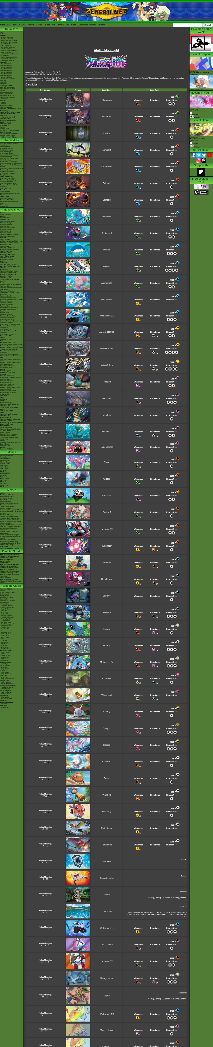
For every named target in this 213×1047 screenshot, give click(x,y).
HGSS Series (4, 478)
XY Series (3, 483)
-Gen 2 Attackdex (6, 65)
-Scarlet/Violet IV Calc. (7, 95)
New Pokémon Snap (7, 256)
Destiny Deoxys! (5, 508)
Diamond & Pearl (5, 339)
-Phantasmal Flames (7, 607)
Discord (39, 25)
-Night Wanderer (5, 690)
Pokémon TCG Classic (7, 600)
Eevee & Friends (5, 578)
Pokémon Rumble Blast (8, 326)
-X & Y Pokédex (5, 45)
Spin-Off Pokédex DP (7, 87)
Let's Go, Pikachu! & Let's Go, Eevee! (10, 267)
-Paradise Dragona (6, 687)
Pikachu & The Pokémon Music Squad (10, 582)
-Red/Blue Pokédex (6, 37)
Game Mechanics (6, 94)
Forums (22, 25)
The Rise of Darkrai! (6, 515)
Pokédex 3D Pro (5, 329)
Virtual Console (5, 432)
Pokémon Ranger (6, 386)
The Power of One (6, 498)
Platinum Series (5, 477)
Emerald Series (5, 473)
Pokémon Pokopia (6, 223)
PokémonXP (4, 110)
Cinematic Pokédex (6, 92)
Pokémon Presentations (8, 120)
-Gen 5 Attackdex (6, 70)
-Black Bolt (3, 610)
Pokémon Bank (5, 286)
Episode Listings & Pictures (9, 143)
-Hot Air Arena (4, 680)
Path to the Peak (5, 188)
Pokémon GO (4, 226)
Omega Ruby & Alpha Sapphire (10, 284)
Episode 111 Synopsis (198, 111)
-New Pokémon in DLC (7, 135)
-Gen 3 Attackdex (6, 67)
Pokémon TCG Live (6, 259)
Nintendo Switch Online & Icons (10, 442)
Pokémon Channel (6, 381)
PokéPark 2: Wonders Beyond (10, 324)
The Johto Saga (5, 151)
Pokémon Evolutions (7, 181)
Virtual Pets (4, 439)
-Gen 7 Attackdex (6, 74)
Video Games (11, 209)
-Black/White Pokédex (7, 44)
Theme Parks (4, 125)
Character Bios (5, 147)
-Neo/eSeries (4, 647)
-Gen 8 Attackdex (6, 75)
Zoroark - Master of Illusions (9, 520)
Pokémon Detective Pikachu (9, 548)
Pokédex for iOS (5, 336)
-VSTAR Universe (6, 699)
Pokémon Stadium (6, 421)
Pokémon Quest (5, 278)
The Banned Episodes (7, 173)
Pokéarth (101, 25)
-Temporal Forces (6, 625)
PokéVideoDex (5, 191)
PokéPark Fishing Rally (8, 392)
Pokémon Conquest (6, 322)
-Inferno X (3, 670)
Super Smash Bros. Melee (9, 407)
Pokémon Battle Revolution (9, 354)
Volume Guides (5, 463)
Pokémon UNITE (5, 231)
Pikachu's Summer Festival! (9, 564)
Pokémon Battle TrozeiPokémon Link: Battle (11, 288)
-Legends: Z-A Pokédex (8, 59)
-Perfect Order (5, 604)
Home (14, 25)
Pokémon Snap (5, 416)
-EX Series (3, 645)
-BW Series (4, 642)
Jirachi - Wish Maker (7, 506)
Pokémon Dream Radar (8, 316)
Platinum (3, 341)
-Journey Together (6, 615)
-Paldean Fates (5, 627)
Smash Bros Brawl (6, 367)
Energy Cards (4, 596)
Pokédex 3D (4, 327)
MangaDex (3, 457)
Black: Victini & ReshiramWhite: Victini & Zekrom (10, 522)
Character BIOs (5, 458)
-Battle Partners (5, 682)
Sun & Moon (4, 263)
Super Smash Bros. (6, 424)
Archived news (5, 34)
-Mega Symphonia (6, 674)
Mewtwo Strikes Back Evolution (10, 543)
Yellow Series (4, 467)
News (2, 32)
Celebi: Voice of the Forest (9, 503)
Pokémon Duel (5, 306)
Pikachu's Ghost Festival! (8, 566)
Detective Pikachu (6, 276)
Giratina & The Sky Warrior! (9, 516)
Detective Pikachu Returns (9, 234)
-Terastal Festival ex (6, 684)
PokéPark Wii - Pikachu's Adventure (8, 351)
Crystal (2, 401)
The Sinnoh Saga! (6, 156)
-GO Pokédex (4, 55)
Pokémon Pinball (5, 417)
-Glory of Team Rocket (7, 679)
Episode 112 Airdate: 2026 (197, 138)
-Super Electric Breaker (8, 685)
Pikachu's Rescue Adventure (9, 556)
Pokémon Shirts (5, 124)
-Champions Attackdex (7, 79)
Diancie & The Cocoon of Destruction (8, 532)
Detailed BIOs (4, 460)
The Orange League (7, 150)
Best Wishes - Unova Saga (9, 158)
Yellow (2, 412)
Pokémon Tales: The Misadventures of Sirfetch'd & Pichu (10, 201)
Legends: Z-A (4, 219)
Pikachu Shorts (11, 551)
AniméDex (3, 145)
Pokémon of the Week (7, 97)
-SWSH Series (5, 637)
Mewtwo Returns (5, 501)
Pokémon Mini (5, 406)
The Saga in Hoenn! (6, 153)
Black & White (4, 312)
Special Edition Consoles (8, 434)
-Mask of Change (6, 692)
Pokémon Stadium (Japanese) (10, 419)
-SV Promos (4, 654)
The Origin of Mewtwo (7, 495)
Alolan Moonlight (45, 99)
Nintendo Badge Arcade (8, 309)
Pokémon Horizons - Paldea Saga (11, 168)
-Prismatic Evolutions (7, 617)
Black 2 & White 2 (6, 314)
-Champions (4, 99)
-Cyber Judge (4, 697)
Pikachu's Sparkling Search (9, 573)
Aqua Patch (106, 861)
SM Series (3, 487)
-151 (1, 630)
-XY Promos (4, 659)
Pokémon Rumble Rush (8, 273)
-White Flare (4, 612)
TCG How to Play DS (7, 334)
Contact (30, 25)
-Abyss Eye (4, 664)
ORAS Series (4, 485)
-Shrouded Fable (5, 622)
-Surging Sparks (5, 619)
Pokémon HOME (5, 244)
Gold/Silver (3, 399)
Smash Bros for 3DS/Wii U (9, 307)
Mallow (106, 895)
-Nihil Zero (3, 667)
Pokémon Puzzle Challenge (9, 404)
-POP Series (4, 660)
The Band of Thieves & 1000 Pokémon (9, 293)
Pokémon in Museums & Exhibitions (8, 114)
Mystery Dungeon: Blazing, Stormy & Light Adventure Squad (11, 348)
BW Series (3, 480)
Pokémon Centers (6, 107)
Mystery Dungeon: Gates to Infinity (11, 321)
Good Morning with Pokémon (9, 193)
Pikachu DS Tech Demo (8, 391)
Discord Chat (4, 129)
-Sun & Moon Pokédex (7, 47)
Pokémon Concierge (7, 198)
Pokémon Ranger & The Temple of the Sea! (11, 512)
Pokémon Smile (5, 253)
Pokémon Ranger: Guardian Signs (11, 344)
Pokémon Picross (6, 301)
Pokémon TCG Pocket (7, 236)
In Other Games (5, 431)
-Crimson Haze (5, 694)
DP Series (3, 475)
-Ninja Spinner (5, 665)
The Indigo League (6, 148)
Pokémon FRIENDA (6, 449)
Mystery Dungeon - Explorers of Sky (10, 356)
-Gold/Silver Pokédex (7, 39)
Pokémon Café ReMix (7, 228)
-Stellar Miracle (5, 689)
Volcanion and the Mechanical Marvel (10, 537)
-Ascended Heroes (6, 605)
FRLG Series (4, 472)
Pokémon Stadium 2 (7, 402)
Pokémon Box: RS (6, 382)
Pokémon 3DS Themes (8, 436)
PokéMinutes (4, 190)
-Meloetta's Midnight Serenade (10, 526)
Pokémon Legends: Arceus (9, 243)
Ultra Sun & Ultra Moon (8, 264)
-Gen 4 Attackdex (6, 69)
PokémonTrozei (5, 389)
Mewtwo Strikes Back (7, 496)
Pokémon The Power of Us (9, 541)
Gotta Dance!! (4, 563)
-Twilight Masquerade (7, 624)
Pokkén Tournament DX (8, 274)
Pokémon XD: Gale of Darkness (10, 377)
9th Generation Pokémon (8, 134)
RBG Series (4, 465)
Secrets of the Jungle (7, 545)
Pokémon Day (5, 119)
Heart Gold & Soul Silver (8, 342)
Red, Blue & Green (6, 411)
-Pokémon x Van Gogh (7, 117)
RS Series (3, 470)
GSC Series (4, 468)
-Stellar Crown (5, 620)
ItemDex (3, 80)
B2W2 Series (4, 482)
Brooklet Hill (107, 911)
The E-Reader (5, 394)
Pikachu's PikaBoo (6, 559)
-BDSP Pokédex (5, 52)
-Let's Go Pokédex (6, 49)
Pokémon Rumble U (7, 319)
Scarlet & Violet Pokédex (67, 25)
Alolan (106, 332)
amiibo (2, 441)
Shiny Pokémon (5, 175)
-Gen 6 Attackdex (6, 72)
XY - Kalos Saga (5, 160)
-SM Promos (4, 657)
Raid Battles (4, 599)
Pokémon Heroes (6, 505)
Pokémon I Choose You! (8, 540)
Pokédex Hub (49, 25)
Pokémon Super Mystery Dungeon (11, 299)
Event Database (5, 132)
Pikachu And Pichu (6, 558)
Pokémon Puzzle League (8, 414)
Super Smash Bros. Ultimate (9, 279)
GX (107, 316)
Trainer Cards (4, 594)
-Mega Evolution (5, 609)
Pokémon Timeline (6, 105)
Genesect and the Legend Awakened (8, 529)
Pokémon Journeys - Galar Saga (11, 163)
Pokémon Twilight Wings (8, 180)
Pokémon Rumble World (8, 298)
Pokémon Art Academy (7, 291)
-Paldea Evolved (5, 634)
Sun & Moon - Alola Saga (8, 161)
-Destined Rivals (5, 614)
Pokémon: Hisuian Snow (8, 183)
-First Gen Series (5, 649)
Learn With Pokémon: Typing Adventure (9, 331)
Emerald (3, 374)
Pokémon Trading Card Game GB (11, 422)
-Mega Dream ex (5, 669)
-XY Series (3, 640)
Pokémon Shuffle (5, 296)
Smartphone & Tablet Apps (9, 437)
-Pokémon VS (4, 700)
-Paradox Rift (4, 629)
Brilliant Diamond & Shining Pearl (11, 241)
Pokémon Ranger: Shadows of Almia (10, 360)
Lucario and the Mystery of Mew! (11, 510)
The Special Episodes (7, 171)
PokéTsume (4, 206)
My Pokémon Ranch (7, 366)
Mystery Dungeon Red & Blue (10, 387)
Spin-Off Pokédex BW (7, 89)
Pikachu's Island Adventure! (9, 568)
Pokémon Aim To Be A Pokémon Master (11, 165)
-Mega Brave (4, 672)
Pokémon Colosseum (7, 376)
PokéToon (3, 186)
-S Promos (3, 705)
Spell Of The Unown (6, 500)
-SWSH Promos (5, 655)
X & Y (2, 283)
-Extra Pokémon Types (7, 592)
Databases (11, 29)
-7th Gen (3, 104)
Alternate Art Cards (6, 597)
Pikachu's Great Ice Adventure (10, 571)
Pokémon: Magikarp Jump (9, 271)
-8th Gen (3, 102)
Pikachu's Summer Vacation (9, 554)
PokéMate (3, 396)
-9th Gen (3, 100)
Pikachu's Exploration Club (9, 569)
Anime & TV (11, 140)
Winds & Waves (5, 214)
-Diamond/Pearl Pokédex (8, 42)
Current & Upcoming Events (9, 130)
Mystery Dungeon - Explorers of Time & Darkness (10, 363)
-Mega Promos (5, 652)
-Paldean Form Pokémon (8, 137)
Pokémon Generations (7, 178)
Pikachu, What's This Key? (9, 579)
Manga (12, 452)
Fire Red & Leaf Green (7, 372)
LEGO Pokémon (5, 122)
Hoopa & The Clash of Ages (9, 535)
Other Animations (6, 195)
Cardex (2, 90)
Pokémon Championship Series (10, 109)
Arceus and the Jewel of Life (9, 518)
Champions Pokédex (87, 25)
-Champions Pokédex (7, 60)
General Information (6, 455)
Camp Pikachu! (5, 561)
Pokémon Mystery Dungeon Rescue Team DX (9, 250)
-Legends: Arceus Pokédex (9, 54)
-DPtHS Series (5, 644)
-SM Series (4, 639)
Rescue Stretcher (107, 878)
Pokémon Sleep (5, 233)
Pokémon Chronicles (7, 170)
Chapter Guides (5, 462)
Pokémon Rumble (6, 346)
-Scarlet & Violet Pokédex (8, 57)
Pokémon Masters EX (7, 229)
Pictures (195, 117)
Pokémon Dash (5, 379)
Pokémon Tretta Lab (7, 317)
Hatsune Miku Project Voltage (10, 112)
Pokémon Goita (5, 446)
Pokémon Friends (6, 224)
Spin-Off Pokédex (6, 85)
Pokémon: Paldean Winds (8, 185)
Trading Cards (12, 585)
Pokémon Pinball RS (7, 384)
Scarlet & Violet (5, 218)
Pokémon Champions (7, 221)
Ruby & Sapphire (5, 371)
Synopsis (194, 144)
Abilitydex (3, 84)
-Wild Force (4, 695)
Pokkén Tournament (6, 304)
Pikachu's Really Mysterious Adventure (9, 575)
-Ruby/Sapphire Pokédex (8, 40)
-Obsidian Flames (6, 632)
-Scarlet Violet (4, 635)
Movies (11, 490)
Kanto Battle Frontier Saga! (9, 155)
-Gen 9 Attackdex (6, 77)
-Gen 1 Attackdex (6, 64)
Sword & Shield (5, 239)
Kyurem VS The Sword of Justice (11, 525)
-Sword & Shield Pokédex (8, 50)
